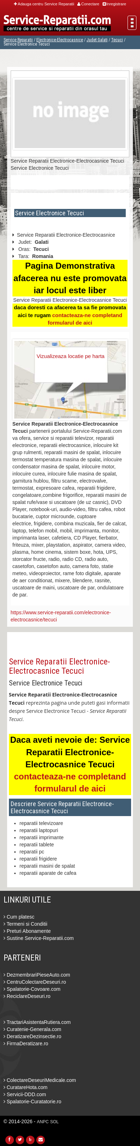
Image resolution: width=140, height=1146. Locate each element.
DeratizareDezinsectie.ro (32, 1036)
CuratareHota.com (25, 1087)
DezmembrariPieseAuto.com (37, 975)
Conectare (88, 4)
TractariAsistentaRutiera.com (37, 1022)
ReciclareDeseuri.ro (27, 996)
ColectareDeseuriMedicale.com (40, 1080)
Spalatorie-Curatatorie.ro (32, 1101)
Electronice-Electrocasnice (59, 39)
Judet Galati (97, 39)
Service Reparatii (18, 39)
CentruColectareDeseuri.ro (35, 982)
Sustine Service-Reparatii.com (39, 938)
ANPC (42, 1121)
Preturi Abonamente (27, 931)
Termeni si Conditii (25, 924)
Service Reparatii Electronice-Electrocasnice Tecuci (59, 666)
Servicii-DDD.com (25, 1094)
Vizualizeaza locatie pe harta (71, 356)
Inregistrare (114, 4)
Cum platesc (19, 917)
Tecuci (117, 39)
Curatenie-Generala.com (32, 1029)
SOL (54, 1121)
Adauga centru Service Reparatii (44, 4)
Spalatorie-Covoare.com (32, 989)
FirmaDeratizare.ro (26, 1043)
